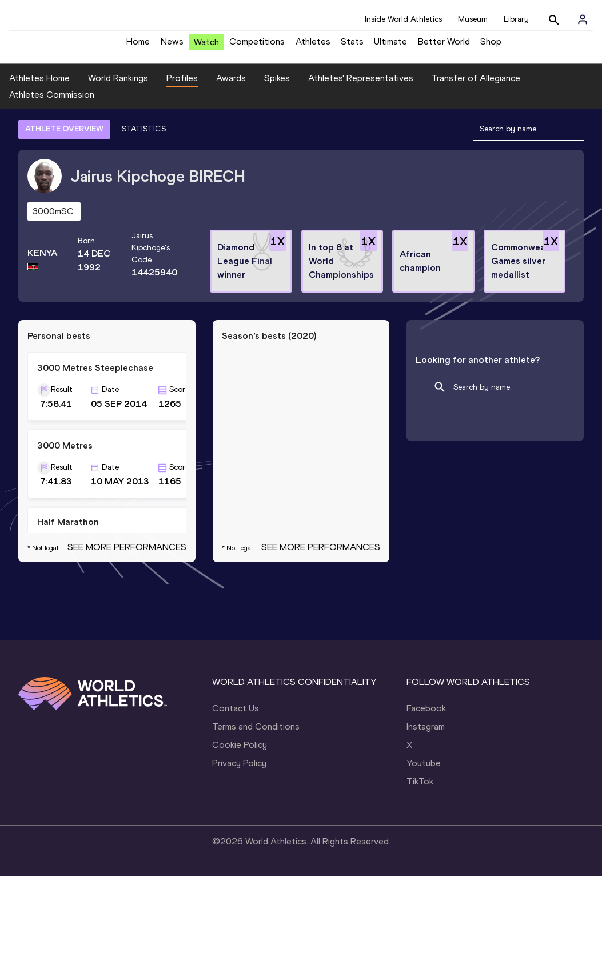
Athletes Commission (51, 103)
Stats (352, 46)
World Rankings (118, 86)
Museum (473, 19)
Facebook (426, 789)
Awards (231, 86)
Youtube (423, 844)
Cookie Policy (239, 825)
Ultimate (390, 46)
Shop (490, 46)
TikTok (419, 862)
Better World (444, 46)
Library (516, 19)
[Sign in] (582, 19)
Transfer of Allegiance (476, 86)
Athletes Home (39, 86)
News (172, 46)
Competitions (257, 46)
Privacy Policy (239, 844)
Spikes (277, 86)
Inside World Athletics (403, 19)
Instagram (425, 807)
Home (138, 46)
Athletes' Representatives (360, 86)
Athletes (313, 46)
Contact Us (235, 789)
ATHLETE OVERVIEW (64, 137)
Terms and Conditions (256, 807)
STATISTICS (144, 137)
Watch (206, 46)
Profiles (182, 86)
